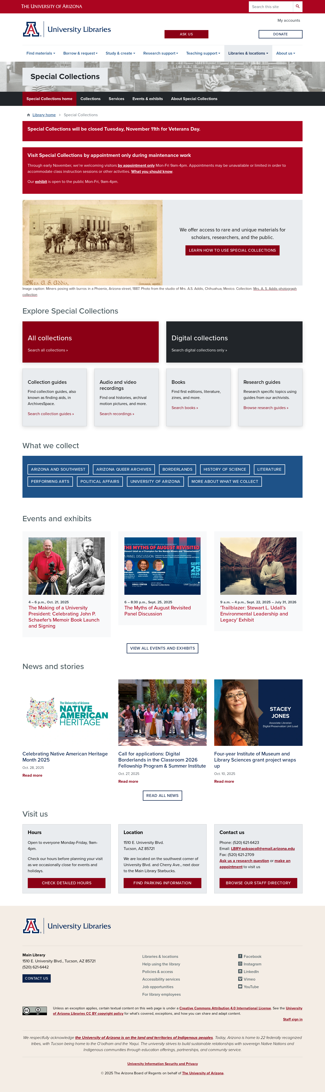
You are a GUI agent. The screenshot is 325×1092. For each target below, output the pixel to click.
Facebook (252, 956)
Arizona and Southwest (58, 469)
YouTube (251, 986)
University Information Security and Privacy (162, 1064)
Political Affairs (99, 481)
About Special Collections (194, 98)
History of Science (225, 469)
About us (284, 53)
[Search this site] (271, 6)
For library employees (161, 994)
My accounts (289, 20)
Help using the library (161, 964)
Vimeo (249, 979)
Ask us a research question (244, 860)
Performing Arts (50, 481)
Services (116, 98)
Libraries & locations (246, 53)
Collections (90, 98)
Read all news (162, 795)
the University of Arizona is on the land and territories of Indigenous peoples (144, 1037)
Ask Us (186, 34)
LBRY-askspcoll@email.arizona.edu (263, 848)
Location (133, 832)
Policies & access (157, 971)
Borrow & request (79, 53)
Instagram (252, 964)
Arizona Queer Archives (123, 469)
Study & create (119, 53)
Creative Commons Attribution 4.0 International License (225, 1008)
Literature (269, 469)
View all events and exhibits (162, 648)
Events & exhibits (147, 98)
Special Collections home (49, 98)
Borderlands (177, 469)
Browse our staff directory (258, 883)
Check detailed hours (67, 883)
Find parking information (162, 883)
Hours (35, 832)
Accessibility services (161, 979)
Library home (44, 114)
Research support (159, 53)
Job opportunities (157, 986)
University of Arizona (155, 481)
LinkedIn (251, 971)
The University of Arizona (203, 1073)
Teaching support (201, 53)
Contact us (232, 832)
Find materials (39, 53)
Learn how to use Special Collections (232, 250)
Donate (280, 34)
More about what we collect (225, 481)
